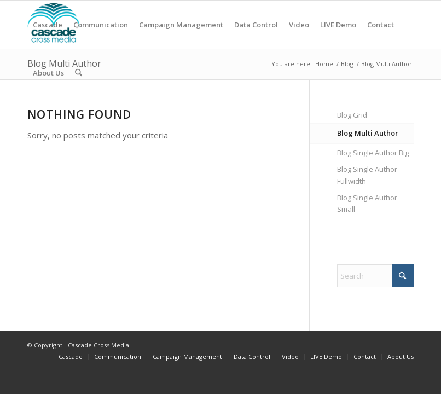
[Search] (78, 73)
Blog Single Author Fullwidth (367, 175)
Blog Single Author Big (373, 153)
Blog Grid (352, 115)
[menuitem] (47, 25)
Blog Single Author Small (367, 203)
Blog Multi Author (367, 133)
